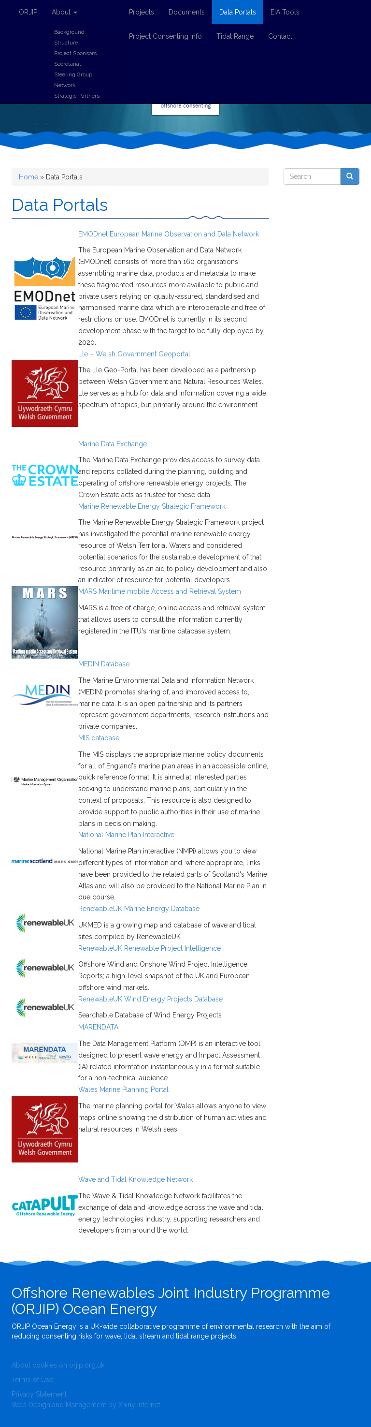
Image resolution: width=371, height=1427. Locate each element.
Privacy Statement (39, 1394)
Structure (66, 42)
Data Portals (237, 12)
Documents (187, 12)
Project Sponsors (75, 53)
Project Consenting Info (165, 36)
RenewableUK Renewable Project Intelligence (149, 948)
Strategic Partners (77, 95)
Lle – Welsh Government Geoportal (134, 354)
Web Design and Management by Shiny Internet (86, 1405)
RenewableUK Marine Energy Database (139, 908)
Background (69, 32)
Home (28, 177)
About (64, 12)
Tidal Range (235, 36)
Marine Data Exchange (112, 444)
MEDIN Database (103, 664)
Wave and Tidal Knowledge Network (135, 1179)
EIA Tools (285, 12)
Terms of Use (32, 1379)
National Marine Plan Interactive (126, 835)
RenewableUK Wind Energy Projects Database (150, 999)
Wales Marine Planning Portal (123, 1089)
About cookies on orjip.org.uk (58, 1365)
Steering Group (73, 74)
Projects (141, 12)
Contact (280, 36)
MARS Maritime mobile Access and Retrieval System (159, 591)
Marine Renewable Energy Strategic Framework (152, 506)
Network (64, 85)
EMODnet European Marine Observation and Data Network (168, 234)
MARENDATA (98, 1027)
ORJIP (28, 12)
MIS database (98, 738)
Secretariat (67, 63)
